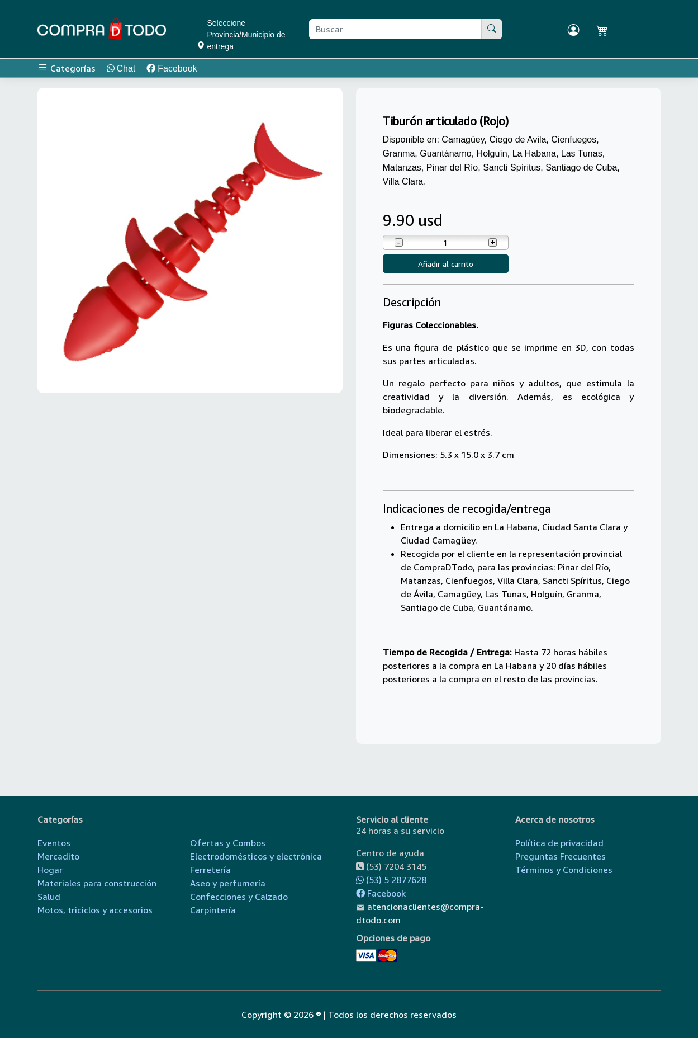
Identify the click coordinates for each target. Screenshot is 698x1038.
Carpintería (213, 910)
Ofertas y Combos (227, 842)
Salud (48, 896)
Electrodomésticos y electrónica (256, 856)
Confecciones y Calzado (239, 896)
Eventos (53, 842)
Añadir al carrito (445, 263)
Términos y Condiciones (563, 869)
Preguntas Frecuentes (560, 856)
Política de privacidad (559, 842)
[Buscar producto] (395, 29)
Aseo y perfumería (227, 883)
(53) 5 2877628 (391, 879)
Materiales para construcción (96, 883)
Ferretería (210, 869)
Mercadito (58, 856)
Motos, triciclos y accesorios (95, 910)
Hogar (50, 869)
